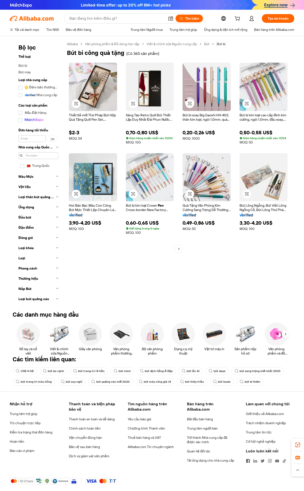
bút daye (217, 371)
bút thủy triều (192, 382)
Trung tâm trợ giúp (23, 414)
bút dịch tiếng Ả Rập (156, 371)
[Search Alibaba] (116, 18)
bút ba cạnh (53, 371)
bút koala (222, 382)
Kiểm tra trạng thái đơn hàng (31, 432)
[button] (171, 18)
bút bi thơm (250, 382)
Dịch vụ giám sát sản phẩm (89, 456)
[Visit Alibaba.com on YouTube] (277, 461)
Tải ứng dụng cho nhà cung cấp (210, 460)
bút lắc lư (191, 371)
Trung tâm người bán (202, 428)
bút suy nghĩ (71, 382)
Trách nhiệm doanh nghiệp (266, 423)
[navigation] (37, 173)
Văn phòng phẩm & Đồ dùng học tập (112, 44)
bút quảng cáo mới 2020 (110, 382)
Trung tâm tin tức (259, 432)
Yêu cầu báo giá (139, 419)
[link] (297, 445)
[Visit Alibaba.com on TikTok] (284, 461)
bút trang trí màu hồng (34, 382)
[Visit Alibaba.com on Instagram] (270, 461)
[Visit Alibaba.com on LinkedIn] (255, 461)
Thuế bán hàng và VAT (144, 438)
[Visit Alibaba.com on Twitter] (262, 461)
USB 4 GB (25, 371)
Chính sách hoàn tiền (85, 428)
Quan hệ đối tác (199, 451)
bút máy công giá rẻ (155, 382)
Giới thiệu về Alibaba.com (265, 414)
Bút (206, 44)
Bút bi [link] (221, 44)
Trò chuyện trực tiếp (25, 423)
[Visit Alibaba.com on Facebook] (248, 461)
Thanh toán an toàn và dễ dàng (92, 419)
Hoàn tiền (17, 441)
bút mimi (122, 371)
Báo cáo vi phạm (22, 451)
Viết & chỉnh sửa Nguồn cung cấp (172, 44)
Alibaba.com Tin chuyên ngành (151, 447)
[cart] (238, 19)
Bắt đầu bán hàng (200, 419)
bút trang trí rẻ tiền (88, 371)
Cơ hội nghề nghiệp (260, 441)
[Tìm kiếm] (189, 18)
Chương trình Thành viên (146, 428)
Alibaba (72, 44)
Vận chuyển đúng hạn (85, 438)
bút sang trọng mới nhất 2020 (258, 371)
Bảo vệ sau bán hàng (84, 447)
